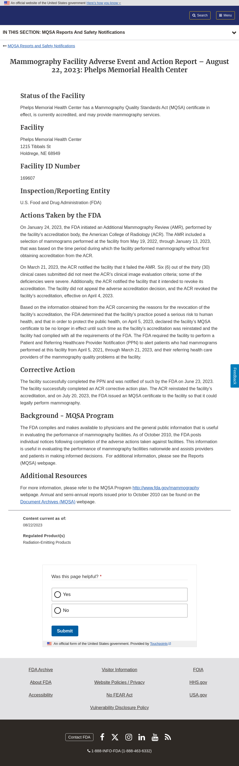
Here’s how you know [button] (104, 3)
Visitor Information (119, 669)
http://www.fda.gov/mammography (166, 487)
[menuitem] (119, 523)
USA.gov (198, 695)
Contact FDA (79, 737)
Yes (67, 594)
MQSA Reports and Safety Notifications (41, 46)
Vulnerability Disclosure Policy (119, 707)
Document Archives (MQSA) (48, 501)
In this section (64, 32)
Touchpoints (159, 644)
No (66, 610)
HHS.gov (198, 682)
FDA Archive (41, 669)
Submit (65, 631)
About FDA (41, 682)
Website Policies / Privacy (119, 682)
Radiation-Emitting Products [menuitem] (47, 542)
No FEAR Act (119, 695)
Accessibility (41, 695)
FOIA (198, 669)
